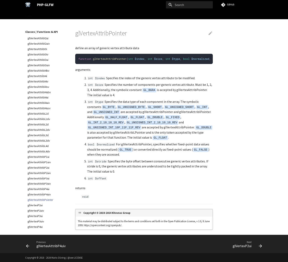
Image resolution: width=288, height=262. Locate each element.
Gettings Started (47, 14)
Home (28, 14)
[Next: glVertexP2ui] (246, 244)
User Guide (68, 14)
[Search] (189, 4)
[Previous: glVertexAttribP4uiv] (47, 244)
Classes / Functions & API (95, 14)
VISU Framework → (142, 14)
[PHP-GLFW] (28, 5)
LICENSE (78, 257)
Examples (120, 14)
